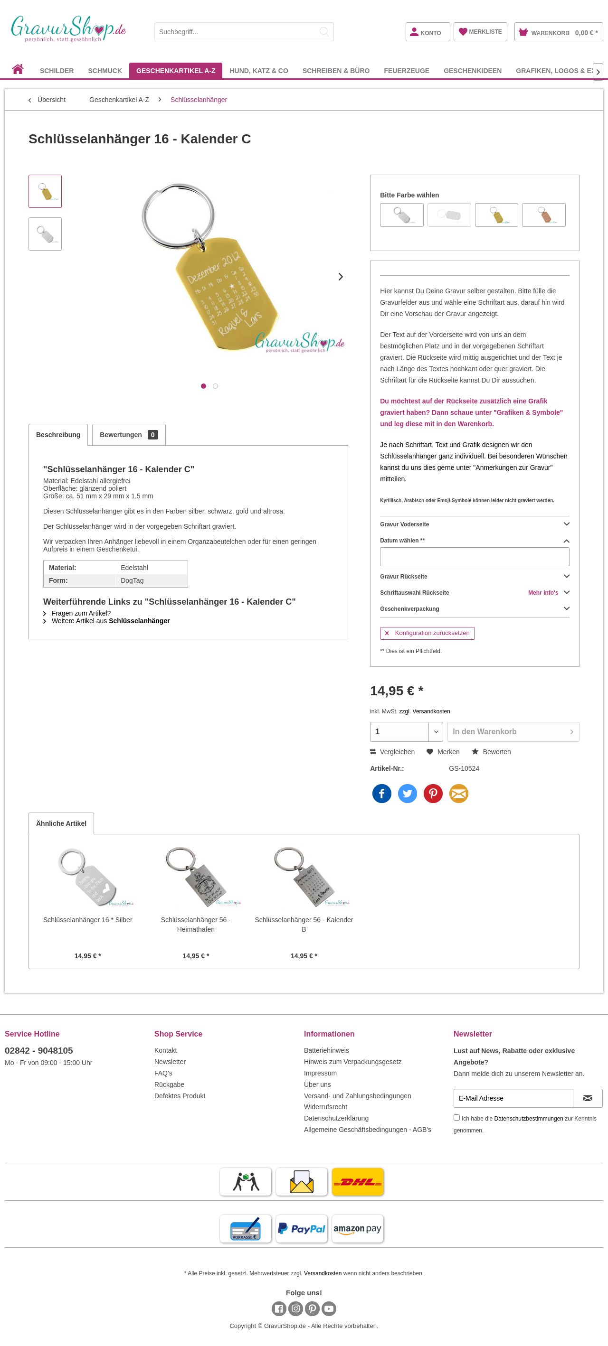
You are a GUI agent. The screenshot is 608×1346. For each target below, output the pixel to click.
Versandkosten (323, 1273)
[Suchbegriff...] (244, 31)
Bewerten (491, 752)
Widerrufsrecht (325, 1107)
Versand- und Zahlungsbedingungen (357, 1096)
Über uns (317, 1084)
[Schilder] (57, 70)
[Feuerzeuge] (407, 70)
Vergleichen (392, 752)
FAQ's (163, 1073)
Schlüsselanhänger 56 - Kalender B (304, 924)
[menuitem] (244, 30)
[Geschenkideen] (473, 70)
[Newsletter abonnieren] (588, 1098)
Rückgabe (169, 1084)
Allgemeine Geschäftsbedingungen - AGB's (367, 1129)
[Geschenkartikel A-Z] (175, 70)
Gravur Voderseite (475, 524)
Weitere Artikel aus (106, 621)
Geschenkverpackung (475, 609)
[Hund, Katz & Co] (258, 70)
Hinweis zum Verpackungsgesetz (352, 1062)
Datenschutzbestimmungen (528, 1118)
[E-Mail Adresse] (513, 1098)
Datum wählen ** (475, 540)
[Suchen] (324, 31)
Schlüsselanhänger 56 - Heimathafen (196, 924)
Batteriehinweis (326, 1050)
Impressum (320, 1073)
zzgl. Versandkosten (424, 711)
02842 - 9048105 (39, 1051)
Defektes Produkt (179, 1096)
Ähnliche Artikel (61, 823)
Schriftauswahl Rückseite (475, 592)
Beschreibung (58, 435)
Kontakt (165, 1050)
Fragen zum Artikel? (77, 613)
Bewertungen (129, 434)
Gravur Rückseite (475, 576)
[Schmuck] (105, 70)
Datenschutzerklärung (336, 1118)
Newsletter (170, 1062)
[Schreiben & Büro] (336, 70)
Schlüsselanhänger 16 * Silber (88, 920)
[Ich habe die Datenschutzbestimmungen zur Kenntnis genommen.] (457, 1117)
